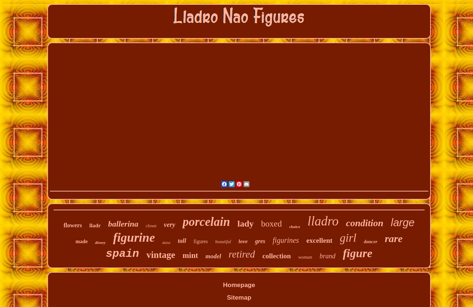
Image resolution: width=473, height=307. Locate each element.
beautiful (223, 241)
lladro (322, 221)
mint (190, 255)
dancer (370, 241)
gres (260, 241)
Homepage (239, 285)
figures (201, 241)
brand (328, 256)
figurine (134, 237)
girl (348, 237)
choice (294, 226)
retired (242, 254)
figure (357, 253)
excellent (319, 240)
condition (364, 223)
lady (246, 223)
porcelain (206, 221)
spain (122, 254)
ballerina (123, 223)
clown (151, 225)
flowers (73, 225)
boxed (271, 223)
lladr (95, 225)
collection (276, 256)
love (243, 241)
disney (100, 242)
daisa (166, 243)
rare (393, 238)
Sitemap (239, 297)
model (213, 256)
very (169, 224)
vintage (160, 255)
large (403, 222)
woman (305, 257)
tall (182, 240)
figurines (286, 240)
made (82, 241)
